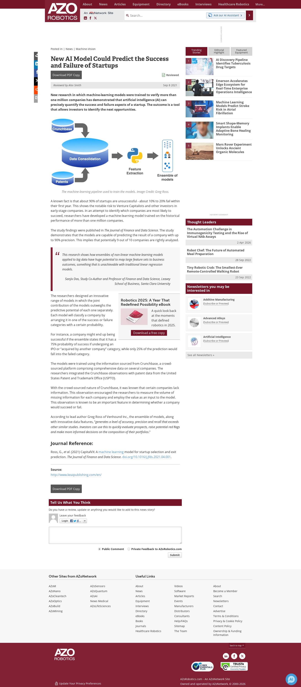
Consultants (182, 616)
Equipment (143, 601)
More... (248, 4)
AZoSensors (97, 586)
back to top (237, 645)
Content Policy (222, 626)
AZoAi (94, 596)
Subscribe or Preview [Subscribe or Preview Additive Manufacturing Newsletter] (216, 302)
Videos (178, 586)
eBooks (140, 616)
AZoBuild (54, 606)
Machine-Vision (86, 49)
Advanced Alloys (214, 316)
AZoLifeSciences (100, 606)
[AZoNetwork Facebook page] (90, 18)
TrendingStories (196, 51)
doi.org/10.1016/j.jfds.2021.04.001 (146, 457)
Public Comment (113, 549)
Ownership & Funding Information (227, 633)
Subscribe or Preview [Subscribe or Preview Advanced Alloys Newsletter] (216, 320)
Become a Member (225, 591)
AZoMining (56, 611)
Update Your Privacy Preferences (78, 682)
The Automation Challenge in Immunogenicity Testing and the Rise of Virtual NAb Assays (216, 232)
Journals (141, 626)
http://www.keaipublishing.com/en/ (76, 475)
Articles (140, 596)
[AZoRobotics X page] (95, 18)
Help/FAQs (181, 621)
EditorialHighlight (219, 51)
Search (217, 596)
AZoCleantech (57, 596)
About (139, 586)
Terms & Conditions (226, 616)
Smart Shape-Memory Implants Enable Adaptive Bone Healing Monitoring (232, 128)
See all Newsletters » (201, 353)
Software (180, 591)
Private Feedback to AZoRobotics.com (156, 549)
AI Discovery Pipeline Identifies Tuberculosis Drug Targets (232, 63)
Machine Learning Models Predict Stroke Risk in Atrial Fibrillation (234, 105)
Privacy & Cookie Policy (227, 621)
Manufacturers (184, 606)
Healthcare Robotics (148, 631)
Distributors (182, 611)
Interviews (142, 606)
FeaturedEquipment (241, 51)
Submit (175, 555)
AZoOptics (55, 601)
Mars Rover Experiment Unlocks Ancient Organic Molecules (233, 148)
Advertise (219, 611)
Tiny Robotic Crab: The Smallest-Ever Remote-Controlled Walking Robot (213, 268)
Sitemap (179, 626)
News (69, 49)
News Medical (99, 601)
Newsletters (221, 601)
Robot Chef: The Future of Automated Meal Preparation (218, 251)
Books (139, 621)
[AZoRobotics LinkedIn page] (85, 18)
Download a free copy (149, 333)
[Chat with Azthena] (291, 679)
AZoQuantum (98, 591)
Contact (218, 606)
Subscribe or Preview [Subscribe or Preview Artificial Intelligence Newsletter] (216, 339)
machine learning (111, 452)
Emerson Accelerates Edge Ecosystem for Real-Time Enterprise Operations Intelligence (234, 86)
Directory (141, 611)
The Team (180, 631)
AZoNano (54, 591)
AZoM (52, 586)
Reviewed (172, 75)
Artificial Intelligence (217, 335)
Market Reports (184, 596)
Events (178, 601)
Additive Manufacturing (219, 298)
